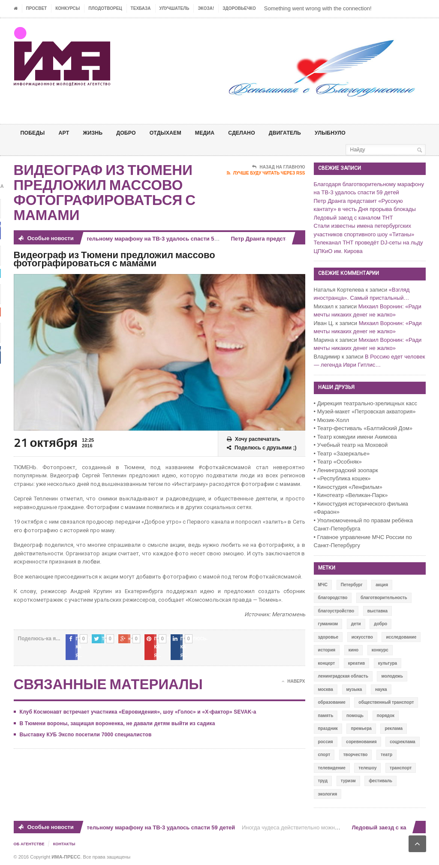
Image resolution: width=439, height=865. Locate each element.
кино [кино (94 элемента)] (353, 650)
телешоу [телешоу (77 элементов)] (367, 768)
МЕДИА (219, 132)
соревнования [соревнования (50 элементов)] (361, 741)
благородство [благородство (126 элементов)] (333, 597)
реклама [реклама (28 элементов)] (394, 728)
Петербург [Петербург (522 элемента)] (352, 584)
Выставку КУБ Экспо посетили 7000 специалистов (84, 726)
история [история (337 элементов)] (327, 650)
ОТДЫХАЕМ (176, 132)
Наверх (293, 673)
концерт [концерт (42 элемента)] (326, 663)
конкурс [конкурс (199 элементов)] (380, 650)
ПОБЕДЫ (34, 132)
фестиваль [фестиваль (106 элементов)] (380, 780)
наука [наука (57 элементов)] (381, 689)
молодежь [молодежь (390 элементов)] (392, 676)
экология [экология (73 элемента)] (327, 794)
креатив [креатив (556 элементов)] (356, 663)
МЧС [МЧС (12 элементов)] (323, 584)
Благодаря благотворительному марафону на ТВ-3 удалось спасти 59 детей (131, 238)
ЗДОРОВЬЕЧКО (239, 8)
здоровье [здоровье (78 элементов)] (328, 637)
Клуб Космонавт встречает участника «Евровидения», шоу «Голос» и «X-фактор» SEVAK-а (135, 704)
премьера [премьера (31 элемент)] (361, 728)
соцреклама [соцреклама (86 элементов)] (402, 741)
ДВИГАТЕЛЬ (306, 132)
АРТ (68, 132)
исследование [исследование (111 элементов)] (401, 637)
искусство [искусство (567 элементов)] (362, 637)
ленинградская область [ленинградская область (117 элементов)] (343, 676)
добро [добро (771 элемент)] (380, 623)
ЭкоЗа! (206, 8)
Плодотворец (105, 8)
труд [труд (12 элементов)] (323, 780)
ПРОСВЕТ (36, 8)
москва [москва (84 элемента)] (325, 689)
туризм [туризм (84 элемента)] (348, 780)
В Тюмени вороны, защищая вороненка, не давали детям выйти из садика (115, 715)
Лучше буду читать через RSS (266, 173)
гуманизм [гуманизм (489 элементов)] (328, 623)
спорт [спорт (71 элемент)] (324, 754)
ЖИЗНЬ (98, 132)
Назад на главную (278, 167)
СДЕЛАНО (259, 132)
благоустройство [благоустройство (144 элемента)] (336, 611)
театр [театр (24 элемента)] (386, 754)
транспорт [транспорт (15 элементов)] (401, 768)
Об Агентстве (30, 843)
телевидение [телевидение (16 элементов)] (332, 768)
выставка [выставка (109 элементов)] (377, 611)
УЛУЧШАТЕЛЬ (174, 8)
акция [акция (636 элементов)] (382, 584)
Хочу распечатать (253, 439)
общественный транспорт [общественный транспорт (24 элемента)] (386, 702)
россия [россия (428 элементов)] (325, 741)
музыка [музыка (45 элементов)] (354, 689)
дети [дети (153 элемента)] (356, 623)
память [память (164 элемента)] (326, 715)
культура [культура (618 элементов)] (387, 663)
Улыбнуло (354, 132)
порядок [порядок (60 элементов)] (385, 715)
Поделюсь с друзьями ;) (261, 447)
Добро (134, 132)
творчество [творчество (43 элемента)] (355, 754)
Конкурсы (67, 8)
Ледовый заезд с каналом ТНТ (353, 217)
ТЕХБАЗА (141, 8)
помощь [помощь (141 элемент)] (355, 715)
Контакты (67, 843)
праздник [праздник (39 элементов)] (328, 728)
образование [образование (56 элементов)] (332, 702)
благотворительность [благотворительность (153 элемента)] (384, 597)
